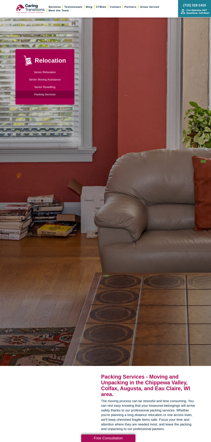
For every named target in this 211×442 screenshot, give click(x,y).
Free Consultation (108, 438)
